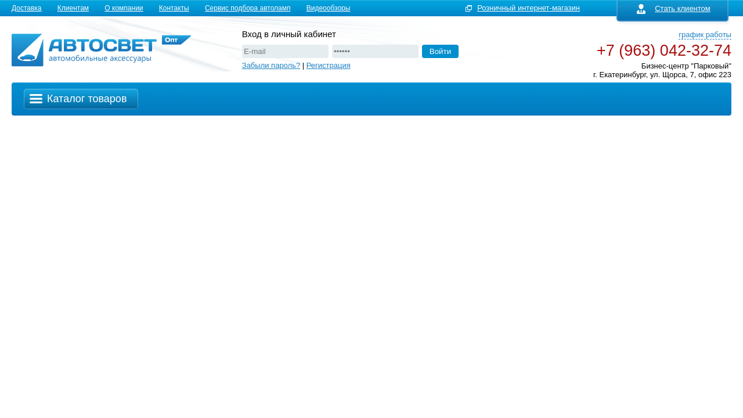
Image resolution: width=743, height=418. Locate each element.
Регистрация (328, 65)
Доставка (27, 8)
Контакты (174, 8)
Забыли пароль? (271, 65)
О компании (123, 8)
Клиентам (73, 8)
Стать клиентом (673, 8)
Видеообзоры (328, 8)
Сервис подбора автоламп (248, 8)
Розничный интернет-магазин (528, 7)
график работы (705, 34)
